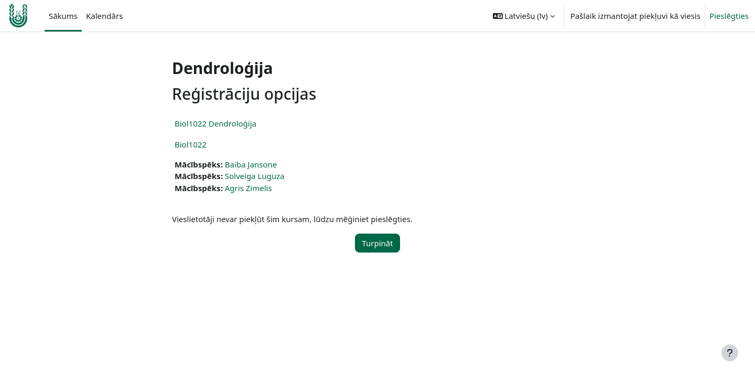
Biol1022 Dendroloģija (215, 123)
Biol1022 (191, 144)
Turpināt (377, 243)
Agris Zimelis (248, 188)
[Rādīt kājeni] (729, 352)
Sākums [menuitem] (63, 15)
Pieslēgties (729, 15)
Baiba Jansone (251, 164)
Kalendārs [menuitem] (104, 15)
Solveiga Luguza (255, 176)
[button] (524, 16)
